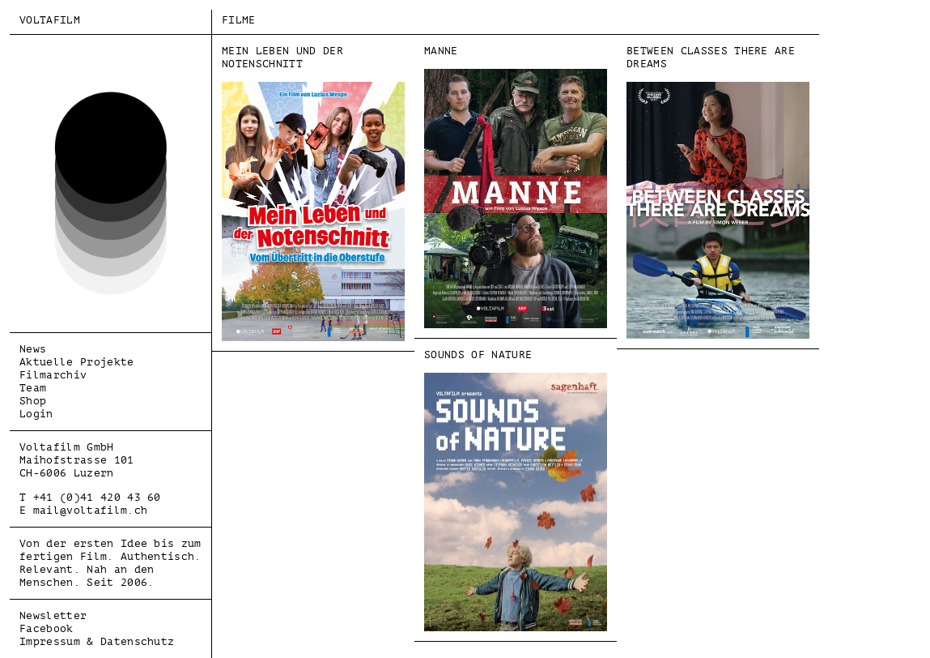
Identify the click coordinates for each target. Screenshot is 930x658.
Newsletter (53, 615)
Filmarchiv (53, 375)
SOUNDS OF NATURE (515, 490)
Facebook (46, 628)
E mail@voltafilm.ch (83, 510)
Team (32, 388)
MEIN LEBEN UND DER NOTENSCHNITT (313, 193)
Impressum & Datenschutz (96, 641)
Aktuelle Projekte (76, 362)
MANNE (515, 186)
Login (36, 414)
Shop (32, 401)
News (32, 349)
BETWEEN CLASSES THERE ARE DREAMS (717, 192)
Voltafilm (49, 20)
